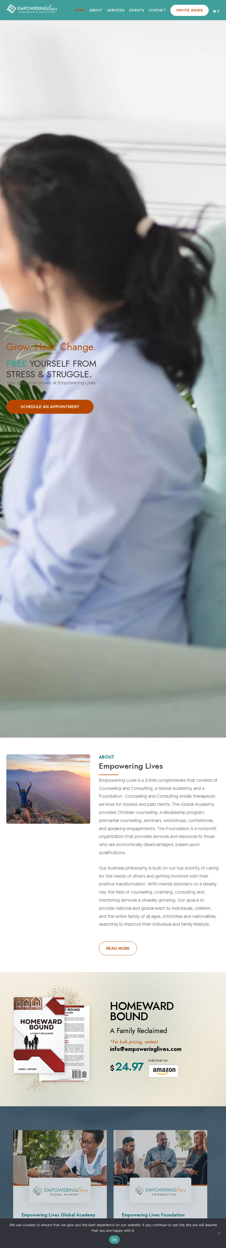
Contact (157, 10)
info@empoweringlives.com (146, 1049)
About (96, 10)
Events (137, 10)
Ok (114, 1240)
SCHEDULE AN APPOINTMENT (48, 407)
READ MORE (119, 949)
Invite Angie (189, 10)
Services (116, 10)
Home (79, 10)
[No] (219, 1233)
